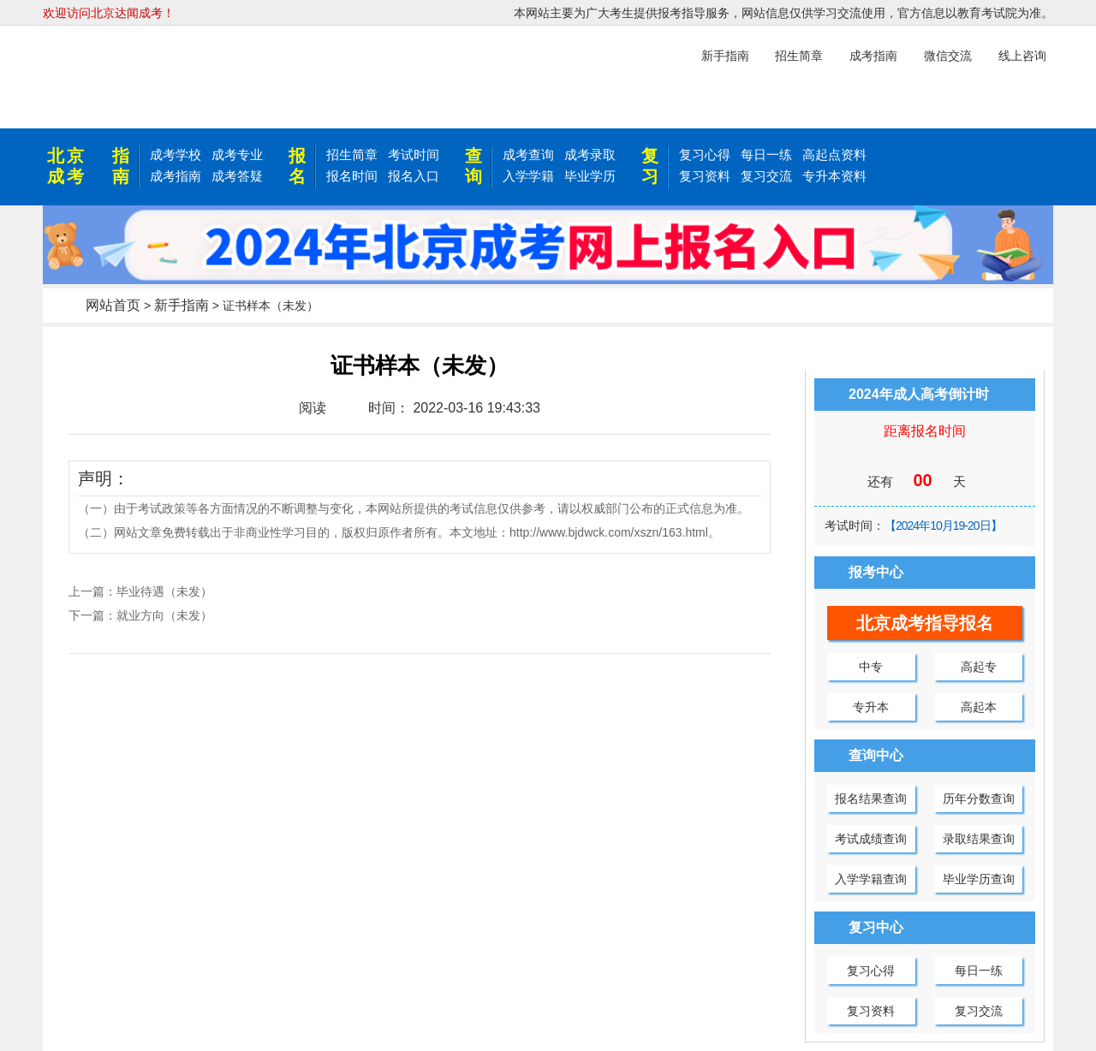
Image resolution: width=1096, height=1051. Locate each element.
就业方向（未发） (164, 615)
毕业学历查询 (979, 879)
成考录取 (590, 154)
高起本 (979, 707)
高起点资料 (834, 154)
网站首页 (113, 305)
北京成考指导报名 (924, 623)
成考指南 (175, 176)
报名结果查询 (871, 798)
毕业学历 (590, 176)
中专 (871, 667)
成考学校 (175, 154)
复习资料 (704, 176)
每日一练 (766, 154)
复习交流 (766, 176)
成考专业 (237, 154)
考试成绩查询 (871, 839)
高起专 (979, 667)
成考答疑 (237, 176)
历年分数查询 (979, 798)
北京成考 (66, 166)
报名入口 (413, 176)
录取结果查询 (979, 839)
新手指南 (181, 305)
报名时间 (352, 176)
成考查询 (528, 154)
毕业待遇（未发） (164, 591)
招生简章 (352, 154)
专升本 (871, 707)
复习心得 (704, 154)
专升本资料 (834, 176)
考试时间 (413, 154)
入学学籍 (528, 176)
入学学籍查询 (871, 879)
